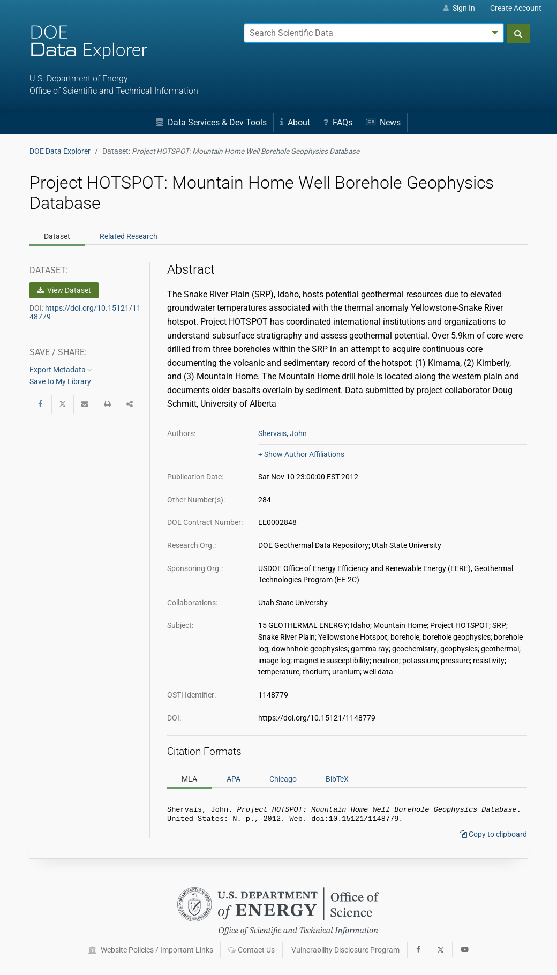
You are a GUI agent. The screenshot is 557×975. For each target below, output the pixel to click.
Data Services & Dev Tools (211, 122)
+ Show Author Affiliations (301, 454)
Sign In (459, 8)
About (295, 122)
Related (128, 236)
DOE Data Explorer (60, 151)
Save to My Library (60, 381)
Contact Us (251, 950)
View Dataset (64, 290)
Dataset (57, 236)
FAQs (337, 122)
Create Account (515, 8)
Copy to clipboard (493, 836)
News (383, 122)
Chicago (283, 779)
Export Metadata (60, 369)
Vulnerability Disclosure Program (345, 950)
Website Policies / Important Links (150, 950)
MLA (189, 779)
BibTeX (337, 779)
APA (233, 779)
